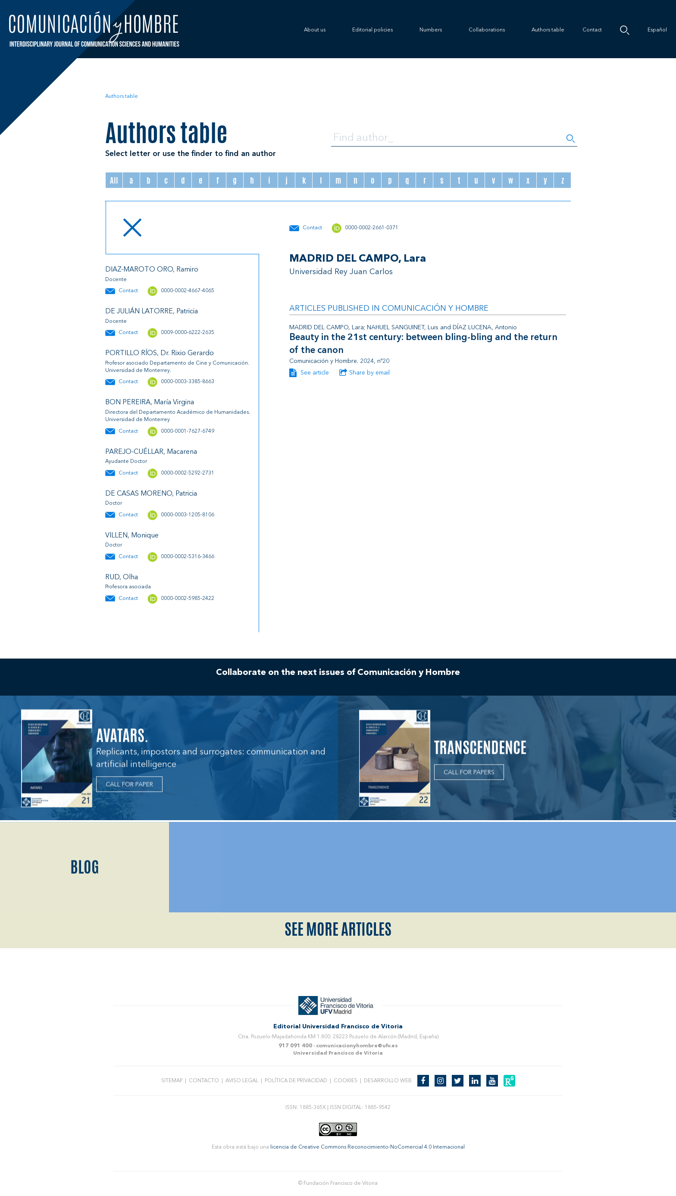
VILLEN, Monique (132, 535)
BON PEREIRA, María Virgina (149, 402)
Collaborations (487, 30)
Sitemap (171, 1081)
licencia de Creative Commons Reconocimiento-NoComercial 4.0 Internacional (367, 1147)
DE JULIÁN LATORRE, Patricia (151, 311)
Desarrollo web (388, 1081)
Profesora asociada (128, 587)
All (114, 180)
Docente (116, 279)
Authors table (548, 30)
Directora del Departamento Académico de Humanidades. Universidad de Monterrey (177, 416)
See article (309, 373)
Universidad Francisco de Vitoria (338, 1053)
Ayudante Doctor (126, 461)
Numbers (430, 30)
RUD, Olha (121, 577)
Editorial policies (372, 30)
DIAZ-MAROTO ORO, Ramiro (151, 269)
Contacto (204, 1081)
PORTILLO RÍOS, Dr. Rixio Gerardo (159, 353)
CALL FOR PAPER (129, 788)
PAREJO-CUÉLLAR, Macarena (151, 452)
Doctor (113, 503)
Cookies (345, 1081)
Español (657, 30)
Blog (84, 939)
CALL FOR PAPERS (469, 776)
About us (314, 30)
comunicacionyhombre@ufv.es (357, 1046)
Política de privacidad (296, 1081)
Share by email (364, 373)
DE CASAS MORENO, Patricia (151, 493)
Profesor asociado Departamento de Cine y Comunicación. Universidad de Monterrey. (177, 367)
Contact (592, 30)
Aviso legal (241, 1081)
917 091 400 (295, 1046)
